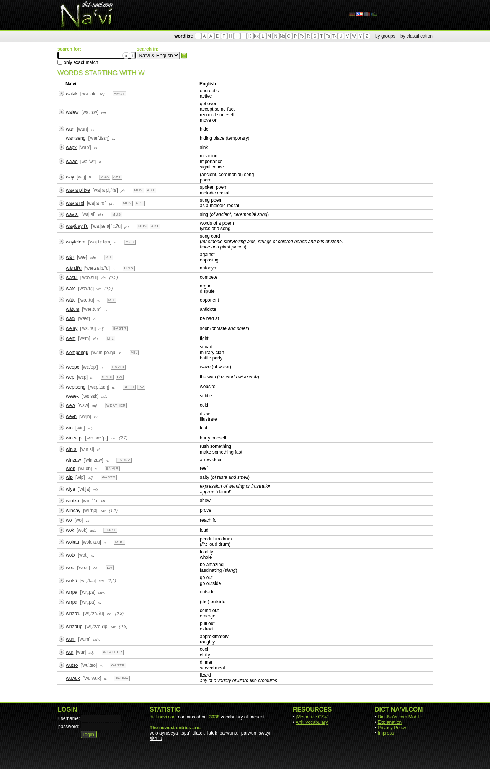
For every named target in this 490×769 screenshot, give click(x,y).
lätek (212, 733)
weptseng (75, 387)
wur (69, 652)
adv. (101, 592)
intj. (96, 489)
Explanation (390, 722)
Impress (386, 733)
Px (301, 36)
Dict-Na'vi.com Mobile (400, 717)
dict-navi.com (163, 717)
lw (119, 377)
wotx (70, 555)
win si (71, 449)
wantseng (75, 138)
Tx (334, 36)
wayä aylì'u (77, 226)
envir (118, 367)
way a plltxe (78, 190)
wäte (70, 288)
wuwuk (73, 678)
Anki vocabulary (312, 722)
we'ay (71, 328)
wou (70, 567)
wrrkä (71, 580)
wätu (70, 300)
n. (113, 138)
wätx (70, 318)
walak (72, 93)
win (69, 428)
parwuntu (229, 733)
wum (70, 639)
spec (107, 377)
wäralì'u (74, 268)
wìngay (73, 510)
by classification (416, 36)
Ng (282, 36)
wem (70, 338)
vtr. (93, 129)
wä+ (70, 257)
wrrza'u (73, 613)
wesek (72, 396)
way (70, 177)
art (117, 177)
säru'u (156, 738)
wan (70, 129)
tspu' (185, 733)
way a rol (75, 203)
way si (72, 214)
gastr (120, 328)
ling (129, 268)
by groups (385, 36)
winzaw (73, 460)
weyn (71, 416)
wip (69, 477)
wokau (72, 542)
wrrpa (71, 592)
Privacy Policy (392, 727)
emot (119, 94)
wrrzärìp (74, 626)
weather (116, 405)
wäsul (72, 277)
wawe (72, 161)
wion (70, 468)
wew (70, 405)
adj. (102, 94)
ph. (123, 190)
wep (70, 377)
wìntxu (72, 500)
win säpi (74, 438)
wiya (70, 489)
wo (69, 520)
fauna (124, 460)
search (184, 55)
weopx (72, 367)
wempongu (77, 352)
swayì (265, 733)
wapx (71, 147)
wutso (72, 665)
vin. (104, 112)
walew (72, 112)
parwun (248, 733)
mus (104, 177)
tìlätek (199, 733)
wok (70, 530)
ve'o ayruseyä (164, 733)
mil (108, 257)
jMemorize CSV (312, 717)
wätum (72, 309)
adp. (93, 257)
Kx (256, 36)
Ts (328, 36)
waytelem (75, 242)
